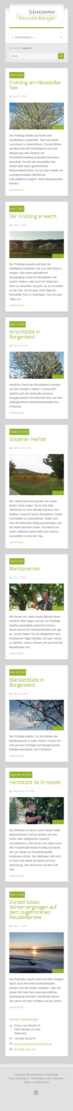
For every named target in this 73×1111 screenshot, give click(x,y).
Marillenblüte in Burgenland (26, 683)
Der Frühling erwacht (33, 216)
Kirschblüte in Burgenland (24, 334)
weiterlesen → (18, 189)
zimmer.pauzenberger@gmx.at (33, 1043)
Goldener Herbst (27, 439)
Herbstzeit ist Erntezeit (35, 782)
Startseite (26, 48)
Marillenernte (24, 568)
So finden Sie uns (25, 1049)
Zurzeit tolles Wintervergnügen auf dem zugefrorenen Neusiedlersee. (33, 910)
